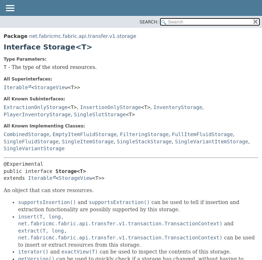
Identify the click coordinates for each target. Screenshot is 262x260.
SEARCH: (149, 22)
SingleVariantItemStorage (211, 141)
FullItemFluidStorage (202, 134)
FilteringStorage (144, 134)
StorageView (51, 87)
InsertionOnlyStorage (110, 107)
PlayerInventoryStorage (37, 114)
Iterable (16, 87)
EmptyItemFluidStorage (84, 134)
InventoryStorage (177, 107)
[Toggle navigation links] (10, 9)
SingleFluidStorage (31, 141)
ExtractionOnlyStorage (36, 107)
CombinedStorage (26, 134)
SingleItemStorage (88, 141)
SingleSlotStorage (100, 114)
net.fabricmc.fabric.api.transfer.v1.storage (82, 36)
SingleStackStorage (144, 141)
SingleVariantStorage (34, 148)
